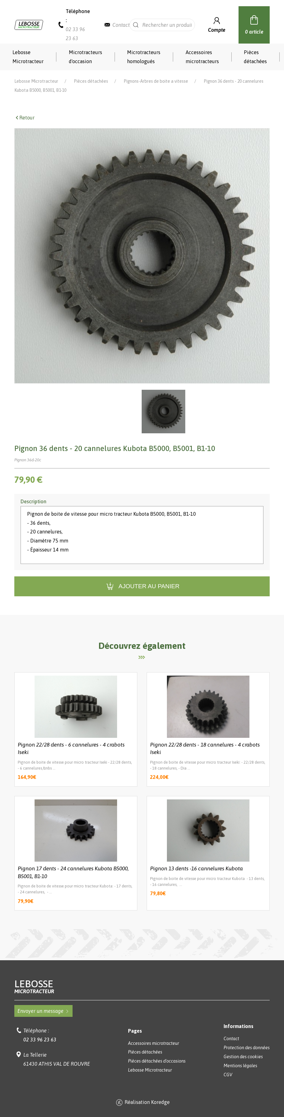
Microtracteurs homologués (143, 56)
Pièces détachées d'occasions (157, 1061)
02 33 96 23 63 (39, 1039)
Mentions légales (240, 1065)
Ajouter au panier (142, 586)
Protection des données (247, 1047)
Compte (216, 24)
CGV (228, 1074)
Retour (24, 117)
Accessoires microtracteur (153, 1043)
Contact (121, 25)
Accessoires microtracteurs (202, 56)
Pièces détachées (255, 56)
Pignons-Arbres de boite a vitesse (156, 81)
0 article (254, 24)
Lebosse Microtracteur (28, 56)
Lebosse (142, 986)
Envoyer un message (43, 1011)
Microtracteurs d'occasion (85, 56)
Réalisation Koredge (142, 1103)
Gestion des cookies (243, 1056)
